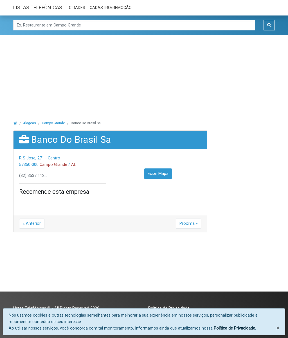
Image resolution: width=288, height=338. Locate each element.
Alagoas (29, 123)
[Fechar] (277, 328)
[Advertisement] (144, 74)
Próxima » (188, 223)
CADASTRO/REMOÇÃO (111, 7)
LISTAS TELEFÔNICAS (37, 7)
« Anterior (32, 223)
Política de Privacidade (234, 328)
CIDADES (77, 7)
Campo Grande (53, 123)
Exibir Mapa (158, 173)
